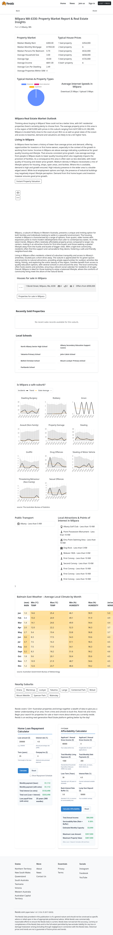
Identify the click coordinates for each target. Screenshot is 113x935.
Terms (60, 872)
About (39, 868)
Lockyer (42, 690)
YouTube (83, 877)
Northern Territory (23, 868)
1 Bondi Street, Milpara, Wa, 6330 (40, 286)
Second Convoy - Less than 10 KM (76, 563)
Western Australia (23, 891)
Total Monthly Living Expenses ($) (69, 762)
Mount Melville (23, 695)
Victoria (18, 888)
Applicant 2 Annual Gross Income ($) (87, 744)
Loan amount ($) (26, 742)
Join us (82, 3)
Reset (34, 771)
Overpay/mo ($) (44, 757)
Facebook (84, 873)
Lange (64, 690)
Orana (19, 690)
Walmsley (54, 695)
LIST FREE (104, 3)
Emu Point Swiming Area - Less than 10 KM (78, 541)
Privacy (61, 868)
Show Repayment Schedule (41, 776)
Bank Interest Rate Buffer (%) (69, 794)
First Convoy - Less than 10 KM (75, 558)
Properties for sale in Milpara (31, 296)
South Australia (22, 880)
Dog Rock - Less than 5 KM (73, 547)
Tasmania (19, 884)
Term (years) (26, 756)
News (72, 3)
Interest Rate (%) (87, 779)
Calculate (23, 771)
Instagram (84, 868)
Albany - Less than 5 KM (29, 523)
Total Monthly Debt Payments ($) (87, 761)
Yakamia (54, 690)
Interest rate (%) (44, 743)
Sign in (92, 3)
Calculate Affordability (71, 809)
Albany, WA (26, 27)
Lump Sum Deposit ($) (87, 793)
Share (95, 11)
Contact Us (41, 876)
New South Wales (22, 872)
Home (63, 3)
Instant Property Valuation (28, 181)
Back (18, 11)
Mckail (92, 690)
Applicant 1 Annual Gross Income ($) (69, 743)
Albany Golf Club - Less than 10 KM (77, 526)
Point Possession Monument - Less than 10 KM (77, 533)
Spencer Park (40, 695)
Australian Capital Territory (23, 897)
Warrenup (30, 690)
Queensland (20, 876)
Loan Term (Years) (69, 779)
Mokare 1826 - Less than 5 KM (75, 553)
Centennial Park (78, 690)
